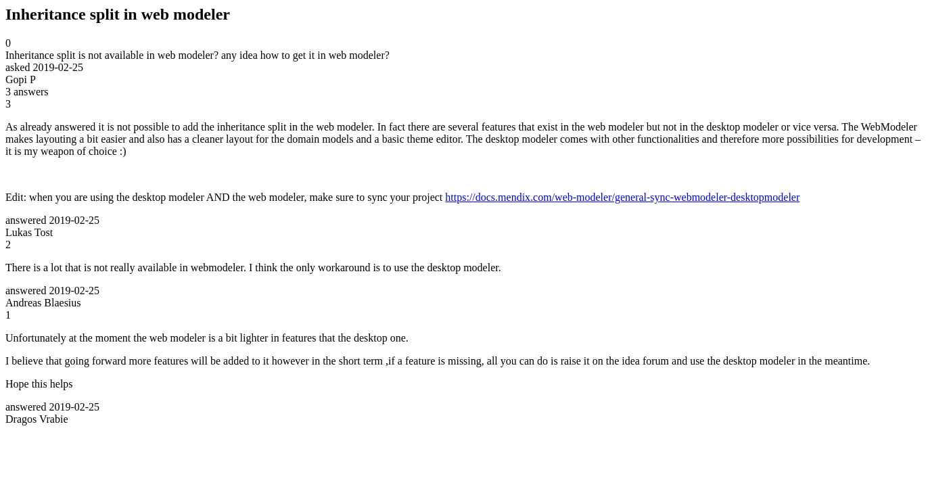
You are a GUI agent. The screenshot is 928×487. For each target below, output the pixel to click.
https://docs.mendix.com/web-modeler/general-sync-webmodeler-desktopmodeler (622, 197)
